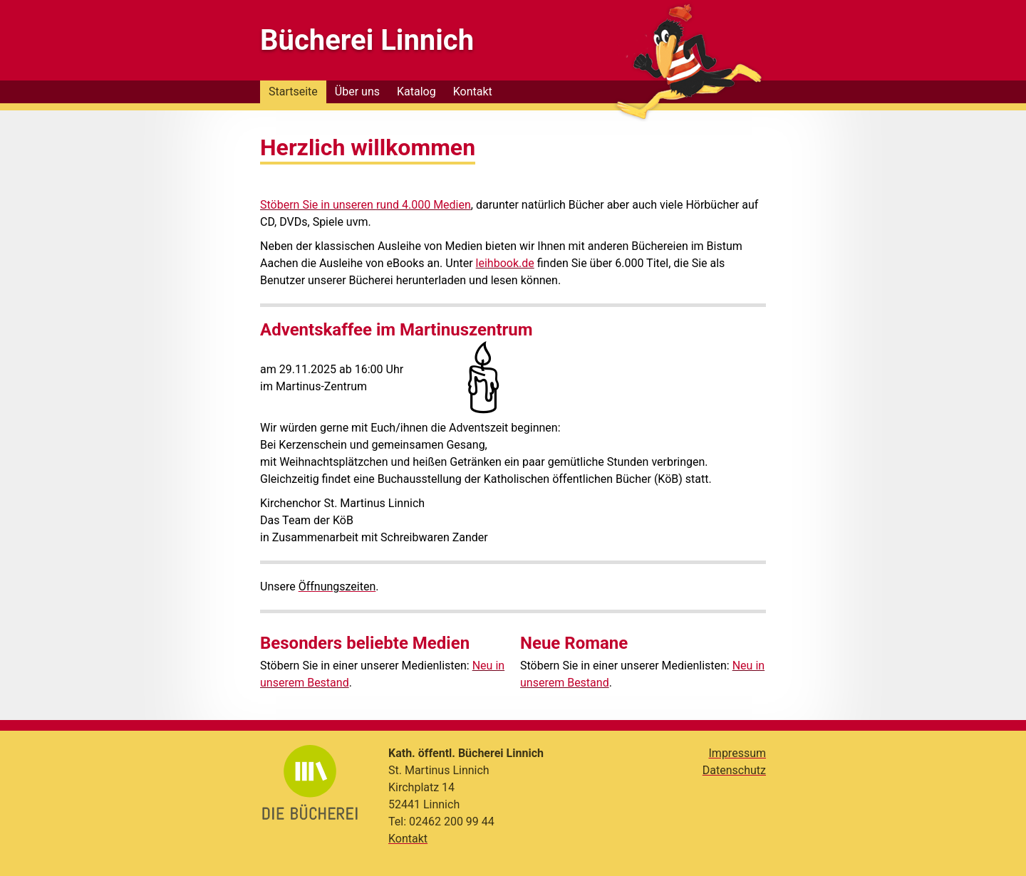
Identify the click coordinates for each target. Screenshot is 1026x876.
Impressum (738, 753)
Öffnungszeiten (337, 586)
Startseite (293, 91)
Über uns (357, 91)
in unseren (348, 205)
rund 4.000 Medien (423, 205)
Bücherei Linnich (367, 40)
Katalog (416, 91)
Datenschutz (734, 770)
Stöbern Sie (290, 205)
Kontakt (472, 91)
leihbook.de (505, 263)
